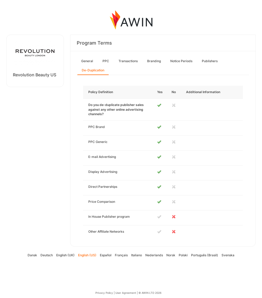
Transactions (128, 61)
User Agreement (125, 292)
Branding (154, 61)
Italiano (136, 255)
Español (105, 255)
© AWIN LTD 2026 (149, 292)
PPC (105, 61)
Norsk (170, 255)
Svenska (228, 255)
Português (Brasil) (204, 255)
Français (121, 255)
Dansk (32, 255)
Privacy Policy (104, 292)
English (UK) (65, 255)
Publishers (210, 61)
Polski (183, 255)
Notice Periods (181, 61)
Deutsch (46, 255)
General (87, 61)
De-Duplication (93, 70)
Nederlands (154, 255)
